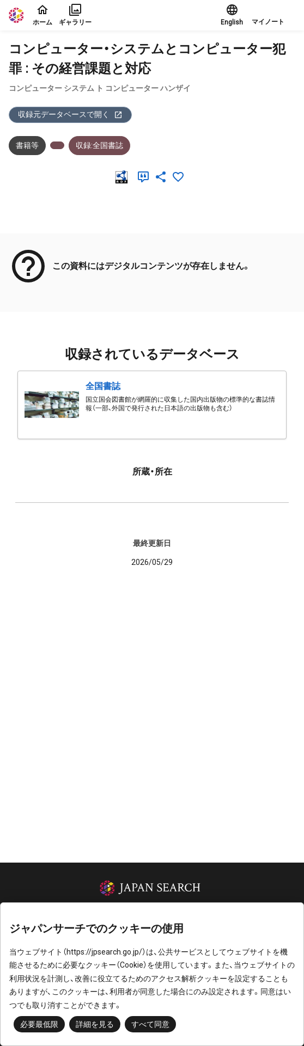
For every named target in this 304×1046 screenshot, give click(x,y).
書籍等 (27, 145)
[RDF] (123, 177)
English (232, 14)
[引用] (145, 177)
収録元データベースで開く (70, 114)
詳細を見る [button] (95, 1024)
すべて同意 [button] (150, 1024)
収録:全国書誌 (99, 145)
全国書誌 (103, 386)
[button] (273, 15)
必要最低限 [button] (39, 1024)
